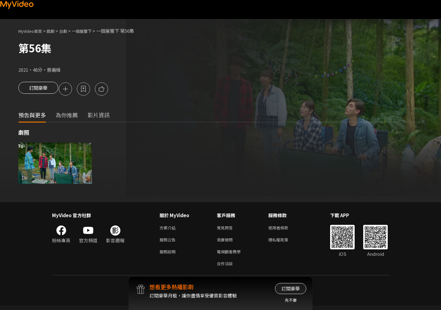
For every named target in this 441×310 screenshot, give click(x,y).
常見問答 (226, 229)
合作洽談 (226, 267)
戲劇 (55, 31)
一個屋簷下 (89, 31)
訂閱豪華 (38, 89)
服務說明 (169, 254)
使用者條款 (283, 229)
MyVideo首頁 (32, 31)
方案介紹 (169, 229)
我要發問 (226, 242)
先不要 (291, 300)
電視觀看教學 (230, 254)
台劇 (69, 31)
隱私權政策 (283, 242)
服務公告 (169, 242)
